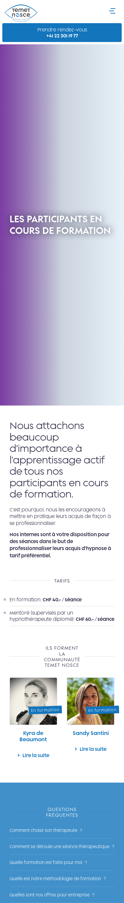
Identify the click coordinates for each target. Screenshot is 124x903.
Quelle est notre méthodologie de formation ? (58, 878)
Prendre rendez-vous (62, 32)
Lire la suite (33, 720)
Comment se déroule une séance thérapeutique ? (62, 846)
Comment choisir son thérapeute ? (46, 830)
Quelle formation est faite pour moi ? (48, 862)
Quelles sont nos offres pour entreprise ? (52, 894)
